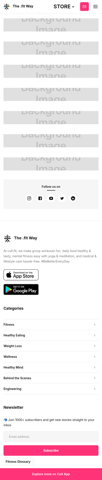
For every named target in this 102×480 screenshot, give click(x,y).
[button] (64, 6)
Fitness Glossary (18, 461)
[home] (18, 6)
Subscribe (84, 6)
